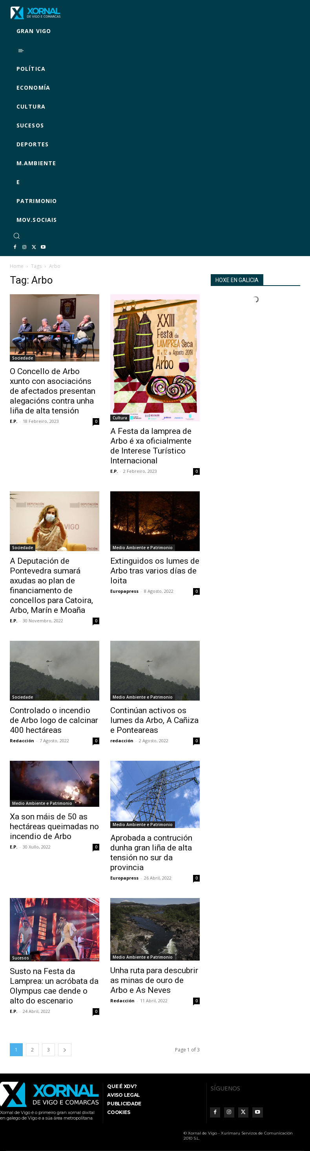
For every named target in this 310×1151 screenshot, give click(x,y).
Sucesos (20, 958)
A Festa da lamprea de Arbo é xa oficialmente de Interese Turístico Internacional (150, 445)
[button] (16, 236)
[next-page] (64, 1049)
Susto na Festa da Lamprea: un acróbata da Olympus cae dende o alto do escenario (54, 986)
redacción (121, 740)
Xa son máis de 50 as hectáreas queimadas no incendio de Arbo (54, 826)
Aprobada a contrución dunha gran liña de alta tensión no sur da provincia (151, 852)
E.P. (13, 421)
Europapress (124, 591)
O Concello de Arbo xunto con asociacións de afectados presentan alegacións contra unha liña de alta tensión (52, 391)
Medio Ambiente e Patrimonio (143, 547)
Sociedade (22, 358)
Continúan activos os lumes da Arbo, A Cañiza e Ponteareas (154, 720)
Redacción (22, 740)
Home (17, 266)
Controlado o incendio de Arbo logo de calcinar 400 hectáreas (54, 720)
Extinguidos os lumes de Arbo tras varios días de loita (154, 570)
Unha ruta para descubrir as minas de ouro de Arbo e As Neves (154, 980)
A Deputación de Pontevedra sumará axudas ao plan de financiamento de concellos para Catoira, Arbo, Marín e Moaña (51, 585)
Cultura (120, 418)
